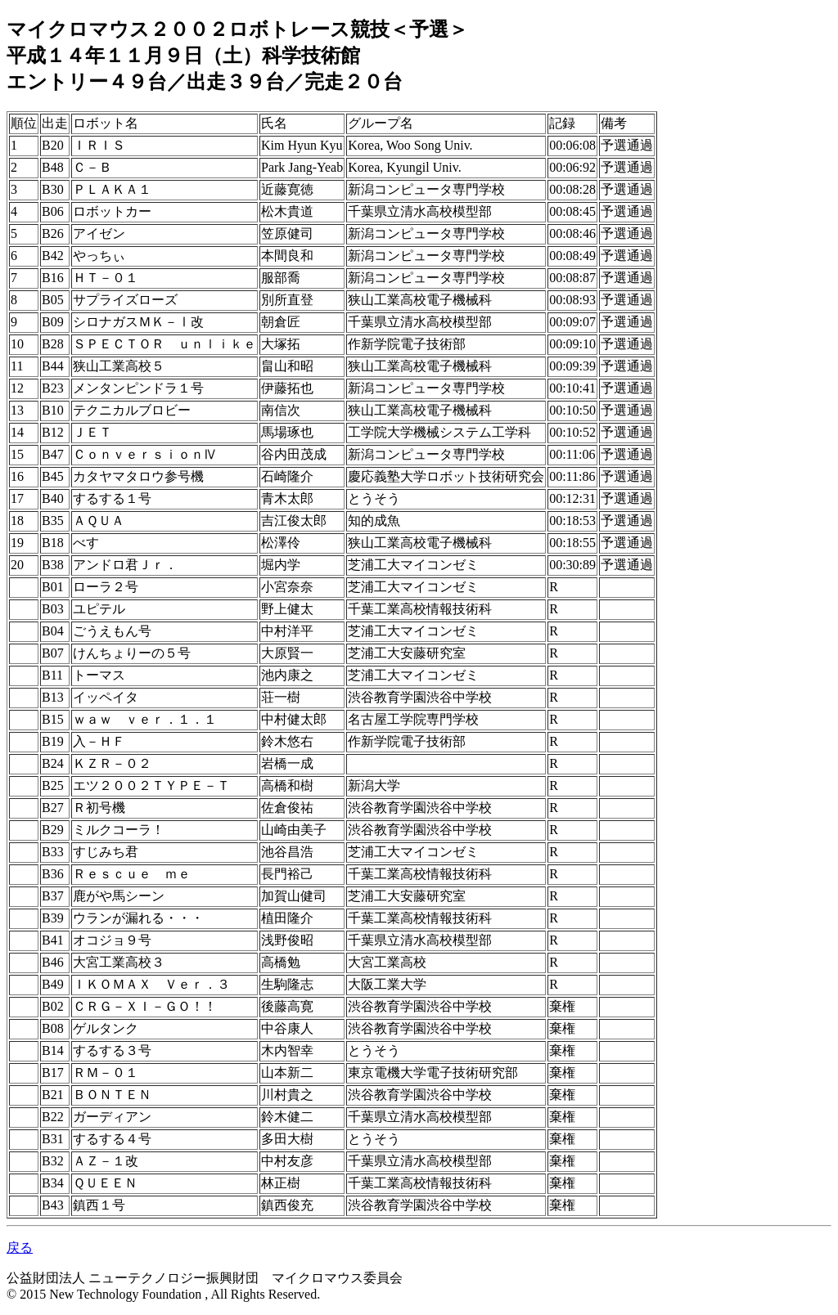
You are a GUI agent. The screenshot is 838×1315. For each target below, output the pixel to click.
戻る (20, 1247)
